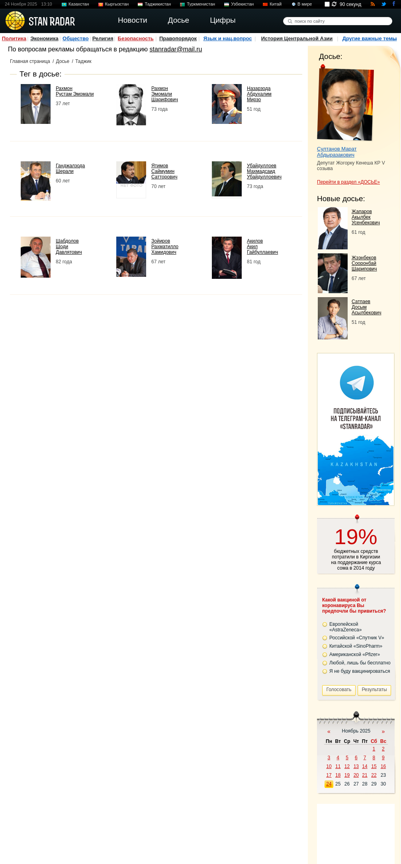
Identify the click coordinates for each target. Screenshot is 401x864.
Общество (76, 38)
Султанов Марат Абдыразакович (337, 152)
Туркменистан (201, 4)
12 (347, 766)
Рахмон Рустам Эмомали (75, 91)
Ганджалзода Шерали (70, 168)
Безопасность (136, 38)
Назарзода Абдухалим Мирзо (259, 94)
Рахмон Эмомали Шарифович (164, 94)
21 (364, 775)
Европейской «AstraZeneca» (345, 627)
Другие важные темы (369, 38)
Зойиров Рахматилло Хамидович (164, 246)
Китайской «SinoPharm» (355, 646)
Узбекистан (242, 4)
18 (337, 775)
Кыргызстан (117, 4)
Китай (276, 4)
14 (364, 766)
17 (328, 775)
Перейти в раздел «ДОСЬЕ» (348, 182)
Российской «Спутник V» (356, 638)
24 (328, 784)
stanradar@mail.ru (176, 49)
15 (373, 766)
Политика (14, 38)
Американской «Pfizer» (354, 654)
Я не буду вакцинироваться (359, 671)
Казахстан (78, 4)
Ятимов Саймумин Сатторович (164, 171)
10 (328, 766)
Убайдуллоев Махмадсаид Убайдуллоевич (264, 171)
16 (383, 766)
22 (373, 775)
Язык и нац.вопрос (227, 38)
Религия (102, 38)
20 (356, 775)
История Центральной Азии (297, 38)
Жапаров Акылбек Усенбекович (366, 217)
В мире (304, 4)
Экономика (44, 38)
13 (356, 766)
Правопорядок (178, 38)
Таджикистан (158, 4)
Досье (62, 61)
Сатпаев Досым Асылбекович (366, 307)
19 (347, 775)
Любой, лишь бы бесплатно (360, 663)
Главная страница (30, 61)
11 (337, 766)
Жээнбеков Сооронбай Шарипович (364, 263)
